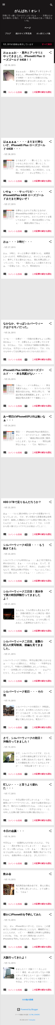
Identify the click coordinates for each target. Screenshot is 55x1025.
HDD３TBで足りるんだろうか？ (22, 502)
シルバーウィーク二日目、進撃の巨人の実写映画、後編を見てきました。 (23, 645)
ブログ (8, 33)
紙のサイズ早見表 (24, 33)
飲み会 (7, 874)
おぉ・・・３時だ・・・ (17, 241)
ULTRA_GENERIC (34, 1015)
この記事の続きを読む (42, 92)
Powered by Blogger (27, 1009)
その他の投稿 (27, 1000)
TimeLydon (31, 1020)
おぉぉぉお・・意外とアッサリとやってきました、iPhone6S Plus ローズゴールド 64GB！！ (24, 56)
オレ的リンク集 (43, 33)
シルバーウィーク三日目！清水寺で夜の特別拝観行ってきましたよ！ (23, 595)
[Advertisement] (27, 117)
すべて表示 (47, 44)
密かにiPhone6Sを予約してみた (22, 914)
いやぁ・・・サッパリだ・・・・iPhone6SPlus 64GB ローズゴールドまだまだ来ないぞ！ (23, 195)
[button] (50, 53)
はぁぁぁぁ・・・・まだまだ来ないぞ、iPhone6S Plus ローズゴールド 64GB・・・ (24, 145)
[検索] (51, 5)
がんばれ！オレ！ (27, 11)
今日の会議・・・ (13, 831)
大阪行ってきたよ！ (15, 957)
